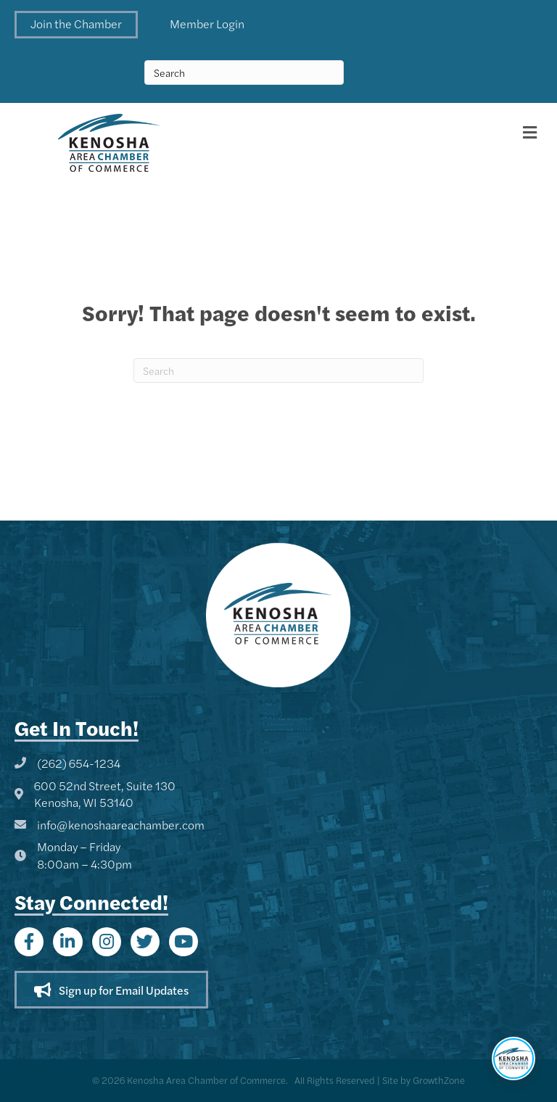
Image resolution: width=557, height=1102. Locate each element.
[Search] (278, 370)
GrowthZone (439, 1080)
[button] (76, 24)
